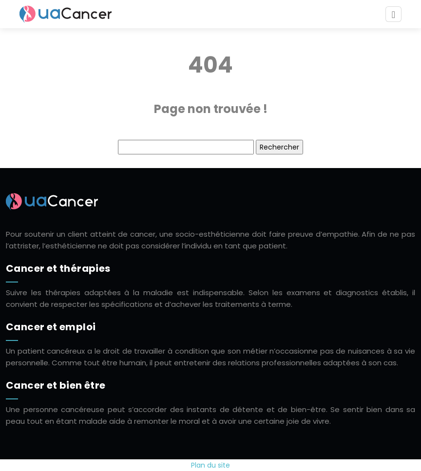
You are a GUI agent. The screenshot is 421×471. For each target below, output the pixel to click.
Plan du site (210, 465)
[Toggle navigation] (393, 14)
